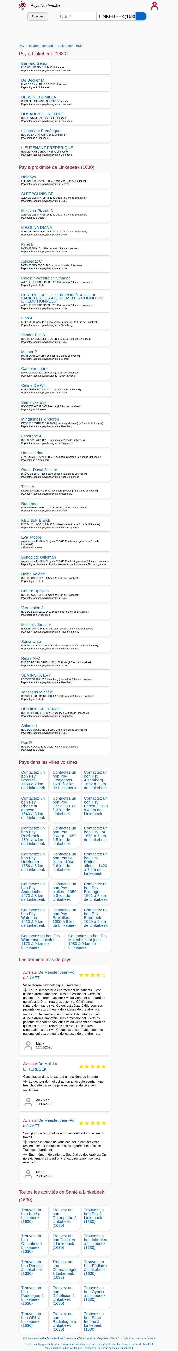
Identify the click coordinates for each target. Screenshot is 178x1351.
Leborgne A (31, 436)
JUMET (33, 978)
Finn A (27, 318)
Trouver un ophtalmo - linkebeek (114, 1348)
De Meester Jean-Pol (57, 972)
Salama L (29, 725)
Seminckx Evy (33, 402)
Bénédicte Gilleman (38, 557)
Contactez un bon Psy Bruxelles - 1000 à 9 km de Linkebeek (65, 918)
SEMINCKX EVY (36, 675)
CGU (113, 1338)
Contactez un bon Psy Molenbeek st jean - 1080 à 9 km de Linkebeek (87, 942)
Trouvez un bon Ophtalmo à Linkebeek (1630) (31, 1244)
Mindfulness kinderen (40, 419)
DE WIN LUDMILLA (38, 97)
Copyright (123, 1338)
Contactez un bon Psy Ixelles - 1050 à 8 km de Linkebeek (65, 892)
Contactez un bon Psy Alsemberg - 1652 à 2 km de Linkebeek (96, 780)
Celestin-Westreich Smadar (45, 278)
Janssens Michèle (37, 692)
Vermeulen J (32, 607)
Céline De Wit (33, 385)
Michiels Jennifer (36, 624)
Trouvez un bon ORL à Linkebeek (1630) (31, 1320)
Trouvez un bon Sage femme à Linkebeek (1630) (94, 1321)
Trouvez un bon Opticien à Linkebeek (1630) (64, 1242)
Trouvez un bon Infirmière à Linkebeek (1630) (96, 1242)
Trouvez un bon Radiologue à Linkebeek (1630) (64, 1321)
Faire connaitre (86, 1338)
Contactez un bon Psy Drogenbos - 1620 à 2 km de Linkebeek (65, 780)
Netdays (28, 176)
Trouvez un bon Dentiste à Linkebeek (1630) (32, 1268)
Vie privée (102, 1338)
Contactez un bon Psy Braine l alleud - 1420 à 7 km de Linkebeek (96, 864)
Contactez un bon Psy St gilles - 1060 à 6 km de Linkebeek (64, 862)
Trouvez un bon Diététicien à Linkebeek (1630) (64, 1295)
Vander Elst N (33, 334)
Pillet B (27, 244)
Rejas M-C (30, 658)
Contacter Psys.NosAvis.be (61, 1338)
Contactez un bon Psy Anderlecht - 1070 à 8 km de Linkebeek (33, 892)
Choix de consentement (142, 1338)
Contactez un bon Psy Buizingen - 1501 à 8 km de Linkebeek (96, 892)
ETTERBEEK (35, 1069)
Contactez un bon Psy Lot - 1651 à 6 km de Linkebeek (96, 834)
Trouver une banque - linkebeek (41, 1344)
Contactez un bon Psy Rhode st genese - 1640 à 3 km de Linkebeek (33, 808)
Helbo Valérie (33, 574)
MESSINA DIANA (36, 227)
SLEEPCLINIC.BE (37, 193)
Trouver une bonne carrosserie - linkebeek (84, 1344)
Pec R (26, 742)
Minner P (29, 351)
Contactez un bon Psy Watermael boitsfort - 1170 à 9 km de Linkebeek (40, 942)
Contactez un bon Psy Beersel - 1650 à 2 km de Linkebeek (33, 780)
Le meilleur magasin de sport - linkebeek (131, 1344)
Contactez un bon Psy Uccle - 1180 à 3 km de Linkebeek (64, 806)
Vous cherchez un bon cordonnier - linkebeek (69, 1348)
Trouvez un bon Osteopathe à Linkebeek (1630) (65, 1218)
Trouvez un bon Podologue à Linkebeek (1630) (32, 1295)
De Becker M (32, 80)
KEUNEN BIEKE (36, 520)
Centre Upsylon (35, 590)
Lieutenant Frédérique (40, 130)
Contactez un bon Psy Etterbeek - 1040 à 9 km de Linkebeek (96, 918)
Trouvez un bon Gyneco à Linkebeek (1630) (95, 1294)
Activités (38, 16)
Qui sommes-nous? (33, 1338)
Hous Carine (32, 452)
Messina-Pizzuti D (37, 210)
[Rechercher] (141, 16)
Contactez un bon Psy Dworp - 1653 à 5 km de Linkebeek (65, 836)
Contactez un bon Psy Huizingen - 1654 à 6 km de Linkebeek (33, 862)
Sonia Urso (31, 641)
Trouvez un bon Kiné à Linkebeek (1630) (31, 1216)
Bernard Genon (35, 63)
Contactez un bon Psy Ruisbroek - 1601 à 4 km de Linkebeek (33, 836)
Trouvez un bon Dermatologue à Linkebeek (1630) (64, 1269)
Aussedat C (31, 261)
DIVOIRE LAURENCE (40, 708)
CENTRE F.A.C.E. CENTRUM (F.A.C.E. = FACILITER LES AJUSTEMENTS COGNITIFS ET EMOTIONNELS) (62, 298)
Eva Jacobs (31, 537)
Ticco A (27, 486)
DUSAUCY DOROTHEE (42, 114)
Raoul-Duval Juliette (39, 469)
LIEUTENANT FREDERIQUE (47, 147)
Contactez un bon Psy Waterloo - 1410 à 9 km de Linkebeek (33, 918)
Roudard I (30, 503)
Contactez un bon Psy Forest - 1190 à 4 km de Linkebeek (96, 806)
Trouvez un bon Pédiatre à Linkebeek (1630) (95, 1268)
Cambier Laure (34, 368)
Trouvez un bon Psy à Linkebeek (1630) (94, 1216)
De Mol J (46, 1064)
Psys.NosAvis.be (46, 5)
